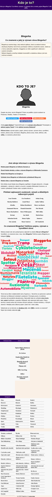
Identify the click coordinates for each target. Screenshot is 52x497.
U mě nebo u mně (5, 452)
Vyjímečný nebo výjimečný (35, 451)
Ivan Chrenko (12, 198)
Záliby (8, 236)
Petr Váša (33, 436)
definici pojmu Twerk (7, 127)
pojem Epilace (9, 125)
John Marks (34, 483)
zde (19, 310)
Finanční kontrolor (26, 208)
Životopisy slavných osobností (22, 377)
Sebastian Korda (12, 218)
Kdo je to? (26, 2)
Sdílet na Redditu (39, 118)
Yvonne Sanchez (20, 478)
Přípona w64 (22, 366)
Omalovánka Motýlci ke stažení (22, 357)
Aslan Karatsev (20, 483)
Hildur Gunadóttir (6, 438)
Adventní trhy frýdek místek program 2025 (21, 466)
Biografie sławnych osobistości (22, 362)
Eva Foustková (26, 198)
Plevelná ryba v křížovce (22, 455)
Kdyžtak (3, 445)
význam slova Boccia (34, 125)
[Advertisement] (26, 21)
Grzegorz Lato (35, 488)
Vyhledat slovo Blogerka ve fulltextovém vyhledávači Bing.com (21, 177)
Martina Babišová (12, 202)
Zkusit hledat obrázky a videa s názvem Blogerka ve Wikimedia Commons (24, 170)
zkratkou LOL (23, 308)
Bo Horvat (34, 471)
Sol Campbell (4, 491)
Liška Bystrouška (20, 445)
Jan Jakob (26, 215)
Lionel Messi (26, 202)
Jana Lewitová (35, 473)
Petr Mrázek (39, 208)
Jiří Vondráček (39, 221)
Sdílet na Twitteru (12, 118)
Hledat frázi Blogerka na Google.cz (12, 173)
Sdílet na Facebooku (26, 121)
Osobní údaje (32, 496)
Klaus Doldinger (20, 438)
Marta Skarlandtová (12, 212)
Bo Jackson (22, 353)
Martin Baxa (39, 215)
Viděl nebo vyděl (20, 452)
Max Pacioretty (5, 473)
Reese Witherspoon (26, 212)
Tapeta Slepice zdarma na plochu (22, 348)
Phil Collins (39, 212)
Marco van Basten (39, 205)
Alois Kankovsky (35, 480)
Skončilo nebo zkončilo (7, 448)
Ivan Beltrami (5, 483)
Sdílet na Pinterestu (26, 118)
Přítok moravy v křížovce (20, 458)
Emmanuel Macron (12, 208)
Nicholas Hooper (35, 438)
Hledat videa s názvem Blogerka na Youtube (15, 180)
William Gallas (20, 491)
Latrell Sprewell (20, 480)
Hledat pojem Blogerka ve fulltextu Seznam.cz (15, 167)
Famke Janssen (35, 478)
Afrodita (12, 205)
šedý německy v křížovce (22, 463)
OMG (32, 308)
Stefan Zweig (39, 198)
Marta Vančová (26, 221)
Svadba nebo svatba (36, 448)
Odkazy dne (19, 436)
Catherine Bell (20, 486)
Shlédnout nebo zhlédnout (35, 444)
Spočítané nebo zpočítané (23, 448)
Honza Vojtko (26, 218)
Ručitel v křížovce (6, 463)
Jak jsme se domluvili (37, 441)
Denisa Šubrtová (20, 473)
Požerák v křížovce (6, 459)
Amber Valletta (39, 202)
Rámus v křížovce (36, 459)
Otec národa (12, 221)
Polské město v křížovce (37, 455)
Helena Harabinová (26, 205)
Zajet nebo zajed (5, 455)
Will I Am (18, 488)
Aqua (2, 486)
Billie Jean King (22, 370)
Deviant (12, 215)
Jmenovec (39, 218)
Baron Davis (4, 480)
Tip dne (18, 433)
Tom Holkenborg (5, 441)
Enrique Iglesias (35, 486)
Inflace (22, 374)
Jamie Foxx (4, 488)
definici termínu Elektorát (27, 127)
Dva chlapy (19, 441)
